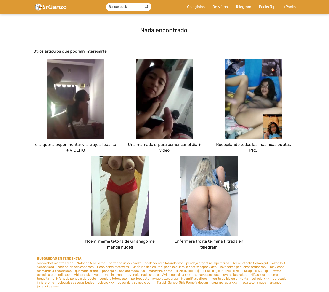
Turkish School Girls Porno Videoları (182, 282)
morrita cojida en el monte (229, 279)
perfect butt (140, 279)
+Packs (289, 7)
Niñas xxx (258, 275)
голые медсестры (165, 279)
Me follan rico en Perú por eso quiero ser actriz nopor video (174, 267)
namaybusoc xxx (206, 275)
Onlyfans (220, 7)
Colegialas (196, 7)
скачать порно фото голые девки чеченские (207, 271)
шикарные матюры (256, 271)
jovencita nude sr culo (143, 275)
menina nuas (114, 275)
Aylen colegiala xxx (176, 275)
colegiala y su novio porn (135, 282)
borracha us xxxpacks (125, 263)
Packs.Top (267, 7)
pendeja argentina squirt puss (207, 263)
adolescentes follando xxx (164, 263)
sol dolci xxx (260, 279)
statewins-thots (160, 271)
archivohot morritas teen (55, 263)
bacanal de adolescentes (75, 267)
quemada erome (87, 271)
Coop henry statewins (113, 267)
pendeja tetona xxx (113, 279)
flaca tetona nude (253, 282)
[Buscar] (146, 6)
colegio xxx (106, 282)
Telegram (243, 7)
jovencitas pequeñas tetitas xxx (243, 267)
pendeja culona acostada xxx (123, 271)
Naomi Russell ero (194, 279)
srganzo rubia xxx (224, 282)
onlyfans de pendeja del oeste (74, 279)
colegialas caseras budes (76, 282)
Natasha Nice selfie (91, 263)
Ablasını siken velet (87, 275)
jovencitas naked (234, 275)
